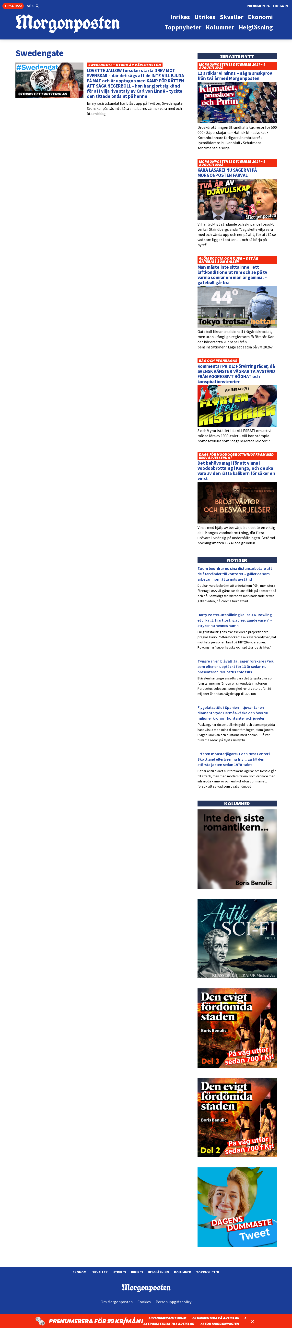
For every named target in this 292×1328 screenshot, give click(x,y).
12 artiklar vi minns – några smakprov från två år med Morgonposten (235, 75)
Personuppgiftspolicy (173, 1301)
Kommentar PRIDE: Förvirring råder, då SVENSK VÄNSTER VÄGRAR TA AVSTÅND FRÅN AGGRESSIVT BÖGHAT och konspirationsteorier (236, 373)
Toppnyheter (207, 1272)
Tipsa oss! (13, 6)
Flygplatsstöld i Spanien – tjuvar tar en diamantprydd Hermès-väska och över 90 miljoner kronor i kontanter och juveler (233, 713)
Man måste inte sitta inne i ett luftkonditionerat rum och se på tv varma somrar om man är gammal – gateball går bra (233, 274)
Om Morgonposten (117, 1301)
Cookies (144, 1301)
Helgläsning (158, 1272)
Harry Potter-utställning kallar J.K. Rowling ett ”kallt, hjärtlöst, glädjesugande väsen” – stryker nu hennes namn (235, 620)
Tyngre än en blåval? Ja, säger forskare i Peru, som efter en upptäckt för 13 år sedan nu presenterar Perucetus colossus (237, 666)
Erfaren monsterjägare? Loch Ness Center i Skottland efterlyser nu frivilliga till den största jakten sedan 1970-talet (234, 759)
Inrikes (137, 1272)
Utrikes (119, 1272)
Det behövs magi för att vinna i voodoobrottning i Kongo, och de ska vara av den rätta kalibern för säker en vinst (236, 470)
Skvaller (100, 1272)
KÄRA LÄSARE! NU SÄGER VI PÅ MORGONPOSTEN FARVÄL (227, 172)
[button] (33, 6)
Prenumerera (258, 6)
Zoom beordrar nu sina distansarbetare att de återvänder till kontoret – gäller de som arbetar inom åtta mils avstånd (235, 574)
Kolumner (182, 1272)
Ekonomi (80, 1272)
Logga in (280, 6)
